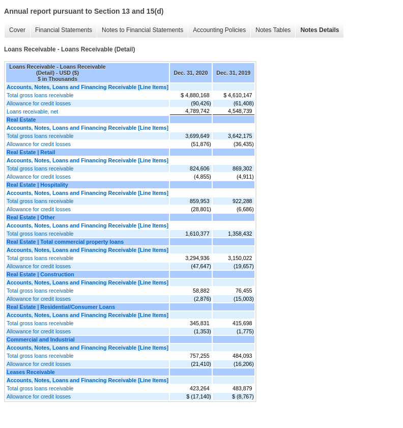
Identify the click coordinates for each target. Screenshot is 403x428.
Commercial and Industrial (41, 339)
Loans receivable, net (32, 111)
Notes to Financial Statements (142, 30)
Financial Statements (63, 30)
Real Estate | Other (31, 217)
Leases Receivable (31, 372)
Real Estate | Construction (40, 274)
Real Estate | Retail (31, 152)
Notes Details (319, 30)
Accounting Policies (219, 30)
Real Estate (21, 120)
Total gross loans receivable (40, 95)
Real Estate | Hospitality (37, 185)
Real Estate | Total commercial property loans (65, 242)
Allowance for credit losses (39, 103)
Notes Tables (273, 30)
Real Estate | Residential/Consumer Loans (61, 307)
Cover (17, 30)
